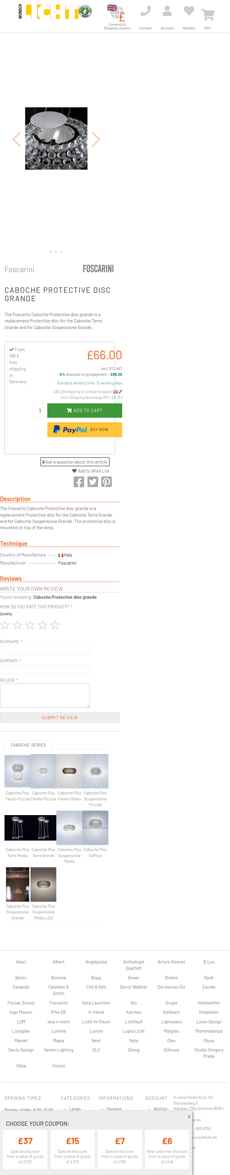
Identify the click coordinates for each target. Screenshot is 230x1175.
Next (96, 1040)
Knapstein (209, 1012)
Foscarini (19, 269)
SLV (96, 1049)
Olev (171, 1040)
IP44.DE (58, 1012)
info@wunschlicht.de (199, 1137)
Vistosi (58, 1065)
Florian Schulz (21, 1002)
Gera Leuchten (96, 1002)
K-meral (96, 1012)
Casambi (21, 987)
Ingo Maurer (21, 1012)
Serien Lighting (58, 1049)
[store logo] (48, 15)
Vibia (21, 1065)
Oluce (208, 1040)
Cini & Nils (96, 987)
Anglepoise (96, 961)
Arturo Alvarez (171, 961)
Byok (209, 977)
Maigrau (171, 1031)
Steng (134, 1049)
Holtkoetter (209, 1002)
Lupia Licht (134, 1031)
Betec (21, 977)
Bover (134, 977)
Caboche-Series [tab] (28, 745)
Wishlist (160, 1108)
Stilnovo (171, 1049)
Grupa (171, 1002)
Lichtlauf (134, 1021)
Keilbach (171, 1012)
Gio (134, 1002)
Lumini (96, 1031)
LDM (21, 1021)
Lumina (58, 1031)
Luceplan (21, 1031)
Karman (133, 1012)
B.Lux (208, 961)
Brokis (171, 977)
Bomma (58, 977)
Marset (21, 1040)
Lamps (75, 1108)
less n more (58, 1021)
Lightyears (171, 1021)
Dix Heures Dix (171, 987)
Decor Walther (134, 987)
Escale (208, 987)
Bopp (96, 977)
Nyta (133, 1040)
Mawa (58, 1040)
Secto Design (21, 1049)
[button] (16, 139)
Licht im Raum (96, 1021)
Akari (21, 961)
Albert (59, 961)
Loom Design (209, 1021)
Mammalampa (209, 1031)
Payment (114, 1108)
